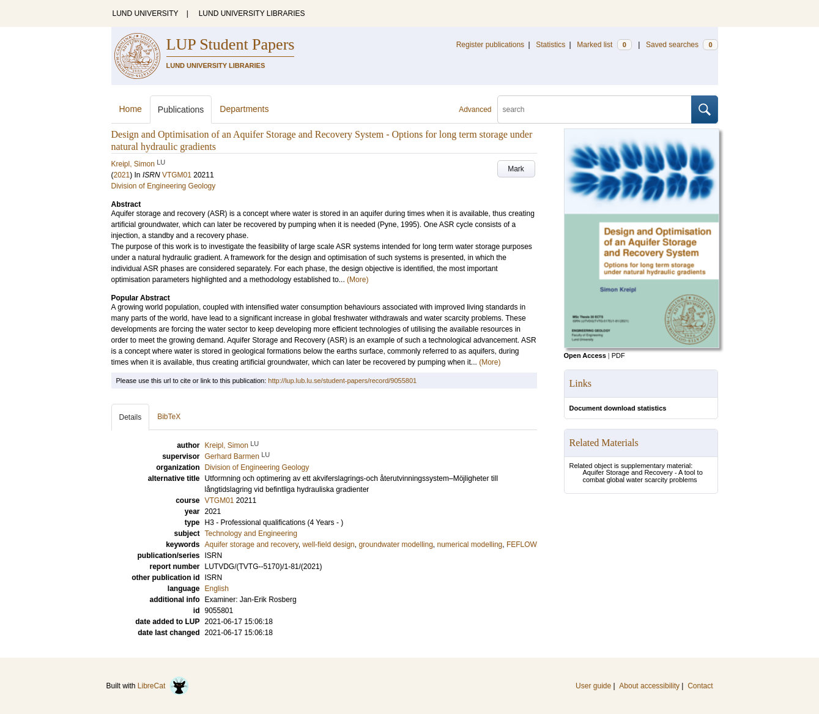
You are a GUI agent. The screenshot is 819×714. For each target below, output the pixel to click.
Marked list (604, 44)
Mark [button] (516, 169)
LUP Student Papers (230, 44)
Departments (244, 109)
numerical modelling (470, 544)
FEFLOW (521, 544)
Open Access (585, 355)
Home (130, 109)
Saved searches (682, 44)
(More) (357, 279)
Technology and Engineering (251, 533)
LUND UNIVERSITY (146, 13)
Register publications (490, 44)
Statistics (550, 44)
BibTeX (168, 416)
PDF (618, 355)
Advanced (475, 109)
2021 (122, 175)
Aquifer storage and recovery (251, 544)
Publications (181, 109)
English (217, 588)
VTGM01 (176, 175)
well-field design (328, 544)
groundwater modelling (395, 544)
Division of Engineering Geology (163, 186)
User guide (593, 686)
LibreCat (163, 686)
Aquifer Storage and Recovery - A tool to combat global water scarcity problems (643, 476)
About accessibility (649, 686)
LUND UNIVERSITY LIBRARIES (252, 13)
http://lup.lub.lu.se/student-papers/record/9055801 (342, 380)
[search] (594, 109)
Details (130, 417)
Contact (700, 686)
